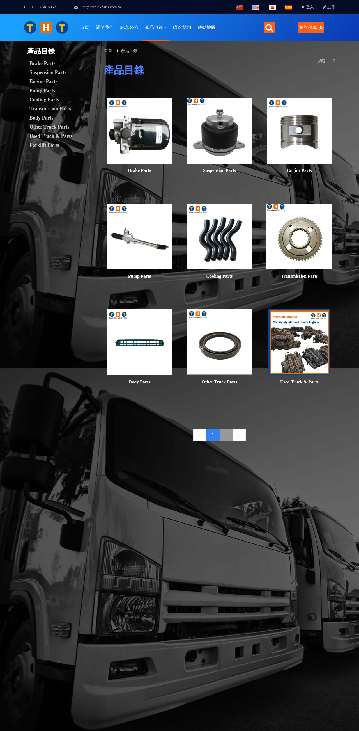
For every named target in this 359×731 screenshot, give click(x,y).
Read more (11, 647)
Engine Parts (43, 81)
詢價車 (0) (311, 27)
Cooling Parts (44, 99)
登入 (308, 7)
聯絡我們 (182, 27)
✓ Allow (8, 573)
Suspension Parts (47, 72)
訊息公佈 (129, 27)
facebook (254, 519)
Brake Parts (42, 63)
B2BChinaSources (270, 553)
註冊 (329, 7)
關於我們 (105, 27)
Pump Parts (42, 90)
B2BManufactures (309, 546)
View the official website (47, 647)
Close (5, 560)
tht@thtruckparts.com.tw (98, 7)
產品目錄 (154, 27)
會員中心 (75, 462)
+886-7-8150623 (41, 7)
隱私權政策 (281, 462)
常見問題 (250, 462)
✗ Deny (7, 580)
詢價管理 (104, 462)
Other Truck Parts (49, 127)
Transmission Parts (50, 108)
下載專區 (163, 462)
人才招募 (221, 462)
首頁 (84, 27)
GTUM (73, 547)
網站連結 (192, 462)
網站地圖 (207, 27)
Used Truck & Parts (51, 136)
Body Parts (41, 118)
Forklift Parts (44, 145)
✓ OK (149, 727)
